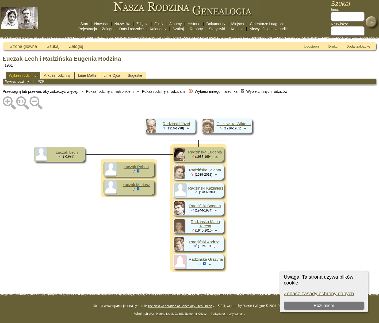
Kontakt (237, 29)
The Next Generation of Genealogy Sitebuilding (180, 306)
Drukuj (333, 46)
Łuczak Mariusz (136, 185)
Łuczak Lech (67, 152)
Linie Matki (87, 75)
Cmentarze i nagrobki (267, 24)
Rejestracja (87, 29)
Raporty (196, 29)
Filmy (158, 24)
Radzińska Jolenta (205, 170)
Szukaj (178, 29)
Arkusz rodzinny (57, 75)
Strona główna (23, 46)
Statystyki (217, 29)
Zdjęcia (142, 24)
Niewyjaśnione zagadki (269, 29)
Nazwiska (122, 24)
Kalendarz (158, 29)
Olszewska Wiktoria (234, 124)
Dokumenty (215, 24)
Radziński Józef (176, 124)
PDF (41, 81)
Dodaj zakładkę (358, 46)
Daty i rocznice (131, 29)
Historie (194, 24)
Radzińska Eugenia (205, 152)
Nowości (101, 24)
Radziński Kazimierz (206, 188)
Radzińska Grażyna (206, 259)
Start (85, 24)
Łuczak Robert (136, 167)
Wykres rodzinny (22, 75)
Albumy (175, 24)
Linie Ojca (112, 75)
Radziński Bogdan (205, 206)
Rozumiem (323, 305)
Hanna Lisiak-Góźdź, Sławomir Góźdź (181, 314)
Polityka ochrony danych (227, 314)
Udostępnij (312, 46)
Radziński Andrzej (204, 242)
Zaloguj (108, 29)
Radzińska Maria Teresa (205, 224)
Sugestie (135, 75)
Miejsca (237, 24)
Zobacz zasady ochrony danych (319, 293)
